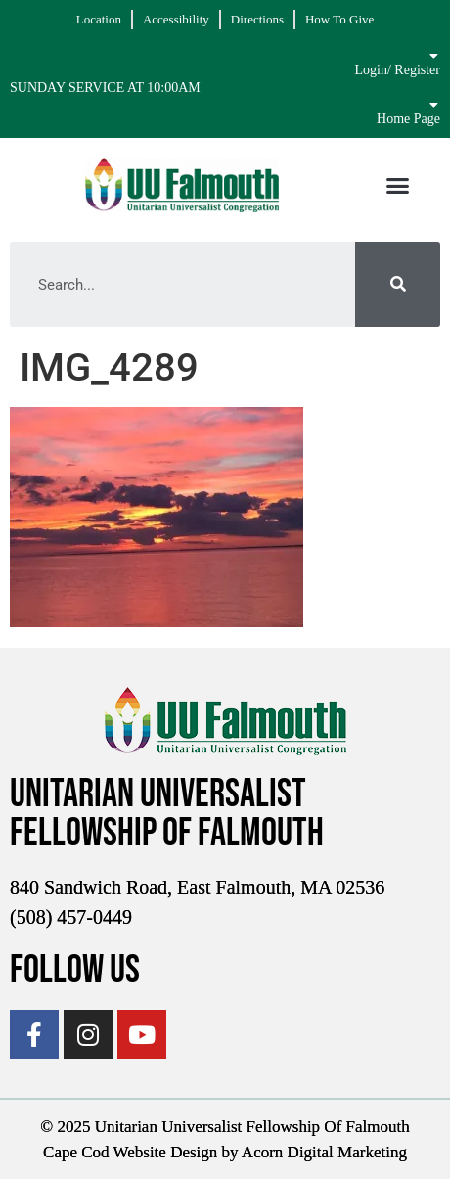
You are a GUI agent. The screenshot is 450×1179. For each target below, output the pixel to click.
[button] (397, 185)
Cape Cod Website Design (130, 1152)
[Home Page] (433, 105)
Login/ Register (398, 70)
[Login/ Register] (433, 56)
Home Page (408, 119)
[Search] (397, 284)
